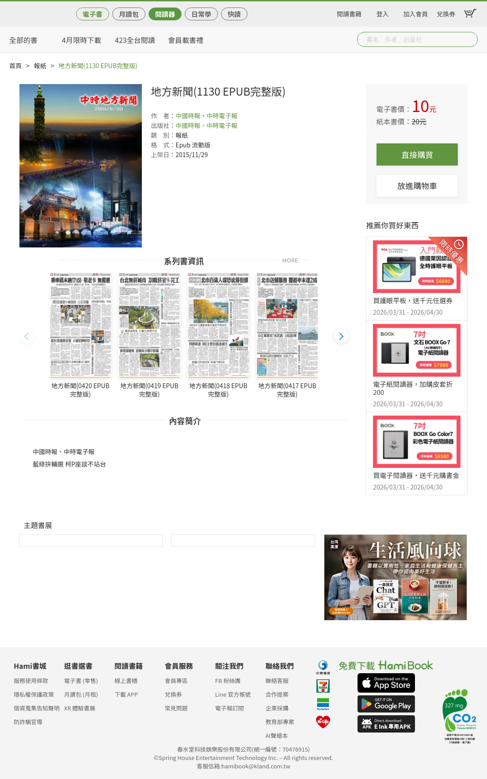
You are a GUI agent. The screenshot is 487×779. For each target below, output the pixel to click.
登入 (383, 12)
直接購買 (417, 154)
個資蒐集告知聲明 (37, 708)
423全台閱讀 (135, 40)
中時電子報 (221, 115)
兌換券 (446, 12)
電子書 (93, 14)
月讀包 (129, 14)
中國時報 (187, 115)
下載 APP (126, 694)
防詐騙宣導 (28, 721)
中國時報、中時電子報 (206, 125)
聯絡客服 (277, 680)
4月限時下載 (81, 40)
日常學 (201, 14)
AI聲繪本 (277, 735)
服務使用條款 (31, 680)
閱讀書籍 (349, 12)
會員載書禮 (185, 40)
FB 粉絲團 (228, 680)
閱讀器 (165, 14)
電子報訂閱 (229, 708)
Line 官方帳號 (233, 694)
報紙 (40, 65)
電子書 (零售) (81, 680)
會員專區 (176, 680)
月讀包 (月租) (81, 694)
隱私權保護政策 (34, 694)
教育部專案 (280, 721)
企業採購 (277, 708)
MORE (290, 259)
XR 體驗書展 (79, 708)
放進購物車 (417, 185)
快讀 (234, 14)
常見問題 (176, 708)
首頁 (15, 65)
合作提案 (277, 694)
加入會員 (415, 12)
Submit (470, 39)
